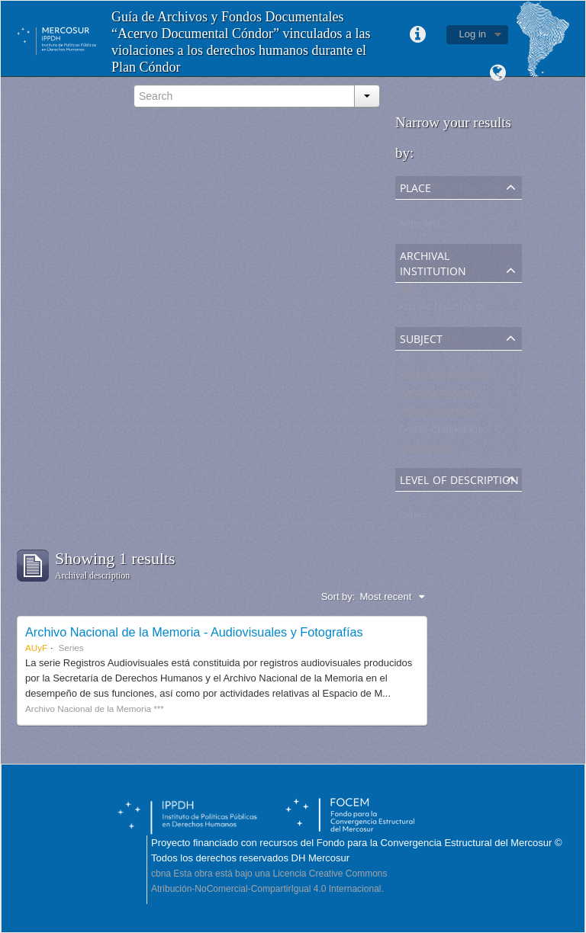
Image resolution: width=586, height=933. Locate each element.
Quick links (418, 35)
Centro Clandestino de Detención (471, 432)
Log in (472, 34)
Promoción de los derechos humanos (480, 414)
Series (412, 518)
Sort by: (338, 596)
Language (497, 73)
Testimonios (424, 451)
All (403, 208)
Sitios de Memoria (438, 396)
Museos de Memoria (443, 377)
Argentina (419, 226)
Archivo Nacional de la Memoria (468, 310)
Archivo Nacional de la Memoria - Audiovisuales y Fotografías (194, 632)
